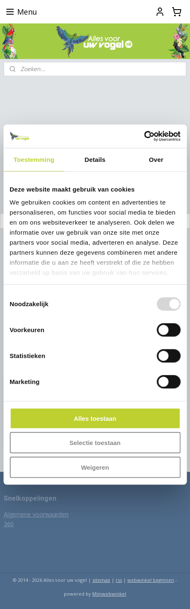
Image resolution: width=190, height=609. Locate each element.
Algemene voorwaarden (36, 514)
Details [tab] (95, 159)
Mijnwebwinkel (109, 594)
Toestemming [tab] (33, 159)
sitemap (101, 580)
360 (9, 524)
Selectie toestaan (95, 442)
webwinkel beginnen (150, 580)
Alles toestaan (95, 418)
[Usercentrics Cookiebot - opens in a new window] (143, 136)
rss (119, 580)
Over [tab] (156, 159)
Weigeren (95, 467)
